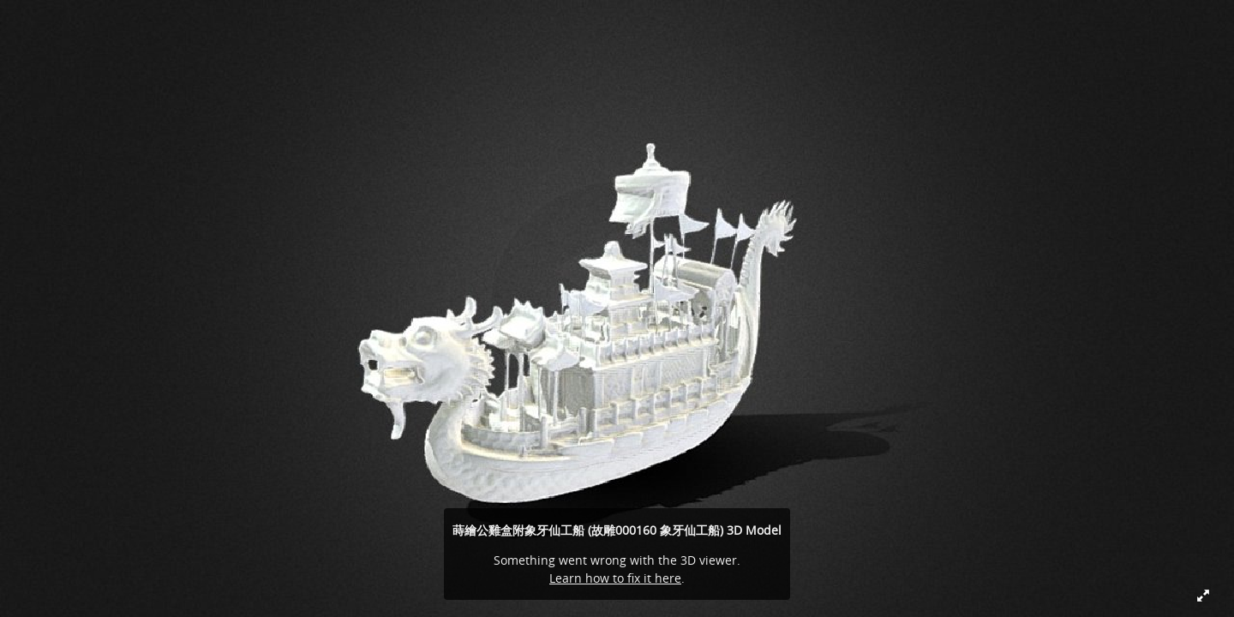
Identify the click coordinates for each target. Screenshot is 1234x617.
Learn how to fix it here (615, 578)
